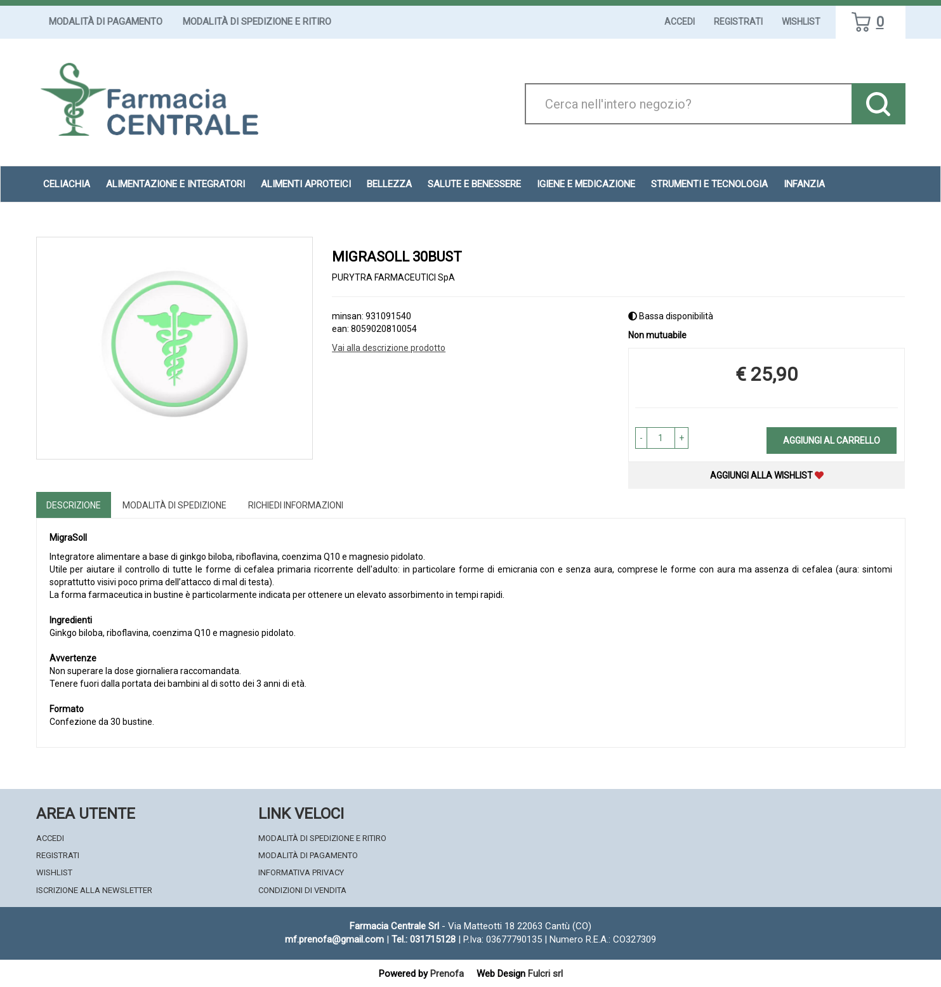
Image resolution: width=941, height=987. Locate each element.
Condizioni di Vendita (302, 890)
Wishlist (801, 22)
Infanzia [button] (804, 184)
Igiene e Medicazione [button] (586, 184)
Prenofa (447, 973)
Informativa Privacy (301, 872)
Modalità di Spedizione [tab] (174, 505)
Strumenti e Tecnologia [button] (709, 184)
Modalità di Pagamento (105, 21)
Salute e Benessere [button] (474, 184)
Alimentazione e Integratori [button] (175, 184)
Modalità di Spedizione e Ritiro (257, 21)
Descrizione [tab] (73, 505)
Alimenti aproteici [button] (306, 184)
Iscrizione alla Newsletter (94, 890)
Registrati (738, 22)
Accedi (679, 22)
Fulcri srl (545, 973)
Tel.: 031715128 (424, 939)
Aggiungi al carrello (831, 440)
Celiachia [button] (66, 184)
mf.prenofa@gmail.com (334, 939)
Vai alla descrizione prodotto (388, 348)
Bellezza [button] (389, 184)
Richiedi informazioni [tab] (295, 505)
